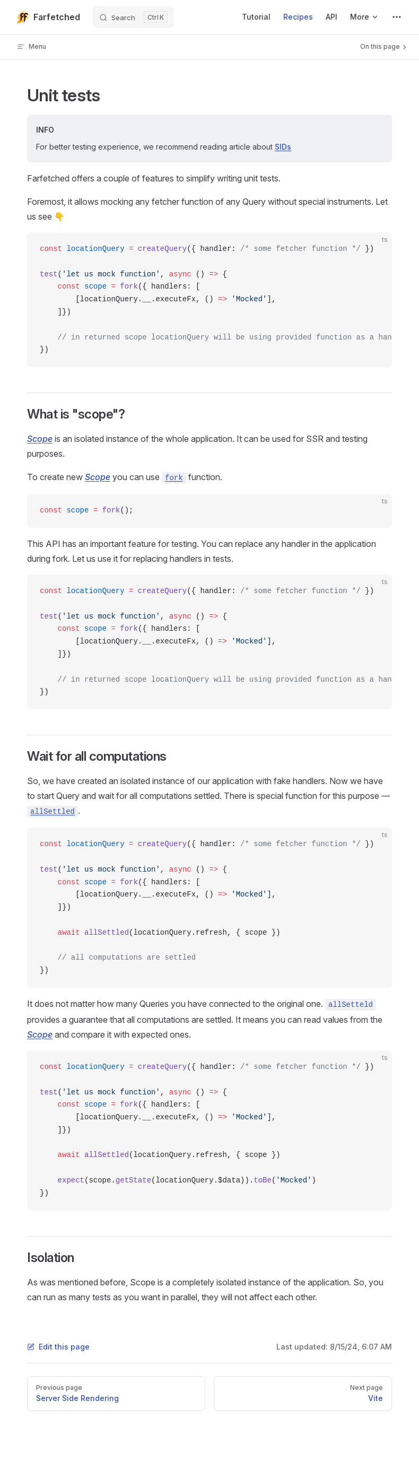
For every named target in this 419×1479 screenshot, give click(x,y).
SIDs (283, 146)
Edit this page (58, 1346)
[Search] (133, 17)
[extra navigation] (396, 17)
